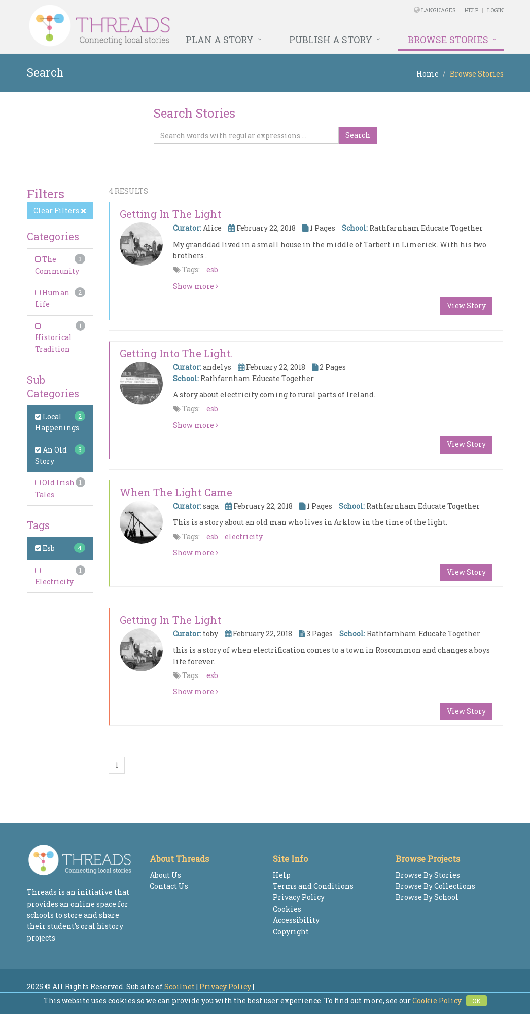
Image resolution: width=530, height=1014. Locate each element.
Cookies (287, 909)
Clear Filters (59, 210)
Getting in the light (170, 619)
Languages (439, 10)
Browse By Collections (435, 886)
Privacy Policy (299, 897)
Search (357, 135)
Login (495, 10)
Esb (45, 548)
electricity (244, 536)
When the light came (176, 492)
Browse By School (427, 897)
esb (212, 269)
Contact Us (169, 886)
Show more (195, 286)
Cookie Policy (437, 1000)
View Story (466, 305)
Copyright (291, 931)
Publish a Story (330, 39)
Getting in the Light (170, 213)
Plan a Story (220, 39)
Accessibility (296, 920)
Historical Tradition (53, 338)
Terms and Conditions (313, 886)
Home (427, 74)
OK (476, 1001)
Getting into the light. (176, 353)
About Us (165, 875)
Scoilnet (179, 986)
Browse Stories (448, 39)
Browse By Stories (428, 875)
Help (471, 10)
